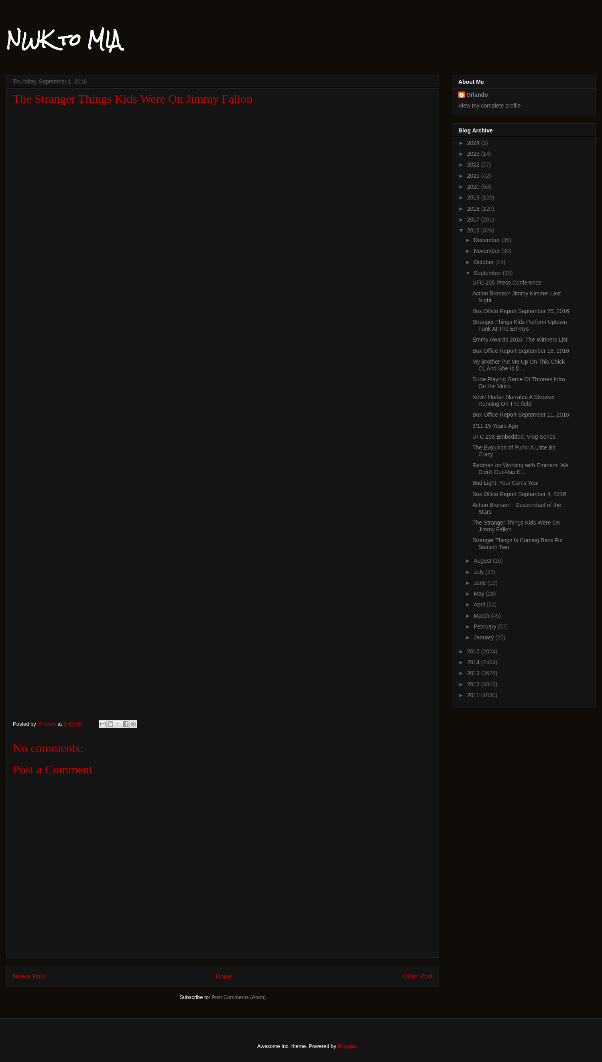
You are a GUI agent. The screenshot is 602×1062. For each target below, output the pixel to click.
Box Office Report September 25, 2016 (520, 311)
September (488, 273)
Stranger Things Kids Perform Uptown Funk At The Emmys (519, 325)
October (484, 262)
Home (224, 976)
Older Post (418, 976)
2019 (474, 197)
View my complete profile (489, 105)
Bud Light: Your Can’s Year (505, 483)
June (480, 583)
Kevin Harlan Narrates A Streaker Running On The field (513, 400)
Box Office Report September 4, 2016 (519, 494)
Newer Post (29, 976)
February (486, 626)
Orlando (477, 95)
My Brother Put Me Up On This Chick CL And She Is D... (518, 365)
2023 (474, 154)
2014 (474, 662)
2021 (474, 176)
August (483, 560)
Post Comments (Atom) (239, 997)
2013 (474, 673)
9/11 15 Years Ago (495, 426)
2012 (474, 684)
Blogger (346, 1046)
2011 (474, 695)
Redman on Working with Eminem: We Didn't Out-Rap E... (520, 468)
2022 (474, 164)
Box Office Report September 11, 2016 (520, 414)
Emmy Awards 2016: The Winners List (519, 339)
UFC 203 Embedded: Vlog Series (513, 436)
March (482, 615)
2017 (474, 219)
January (484, 637)
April (480, 604)
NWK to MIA (63, 40)
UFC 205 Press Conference (506, 282)
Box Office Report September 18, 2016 (520, 351)
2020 (474, 186)
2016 (474, 230)
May (480, 593)
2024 (474, 143)
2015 (474, 651)
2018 (474, 208)
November (487, 251)
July (479, 572)
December (487, 240)
